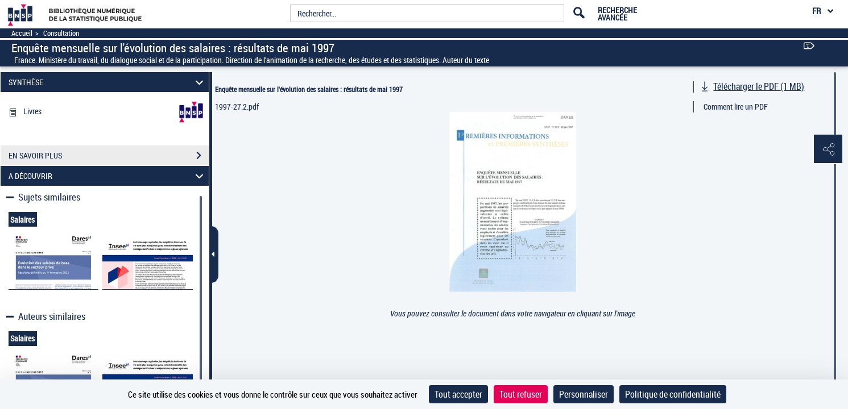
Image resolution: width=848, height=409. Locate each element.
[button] (828, 149)
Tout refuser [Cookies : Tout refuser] (520, 394)
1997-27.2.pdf (237, 106)
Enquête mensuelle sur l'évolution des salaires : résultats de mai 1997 (309, 89)
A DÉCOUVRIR (107, 176)
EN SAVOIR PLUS (109, 156)
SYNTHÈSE (107, 82)
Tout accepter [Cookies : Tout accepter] (458, 394)
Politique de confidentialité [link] (673, 394)
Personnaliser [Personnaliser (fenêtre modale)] (583, 394)
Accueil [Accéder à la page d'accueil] (21, 33)
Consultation (61, 33)
